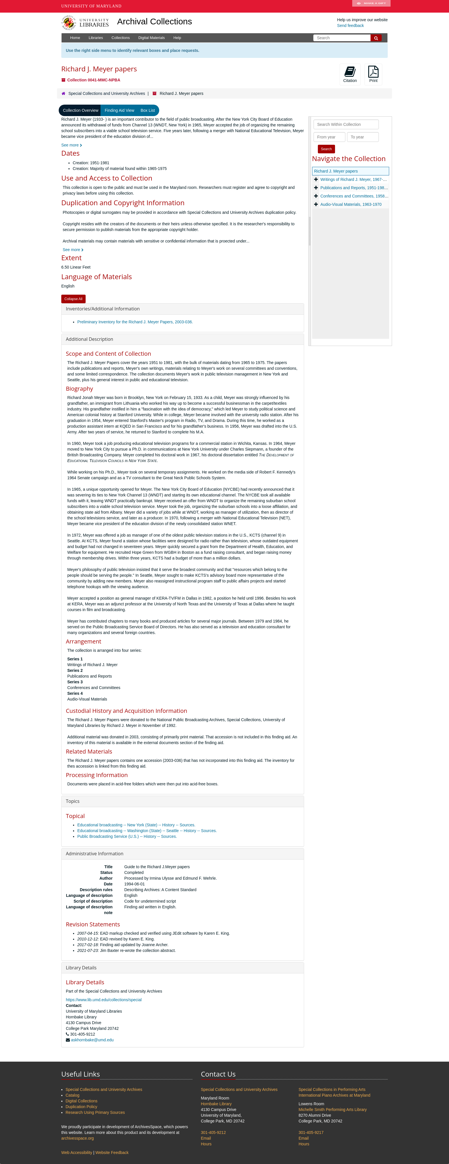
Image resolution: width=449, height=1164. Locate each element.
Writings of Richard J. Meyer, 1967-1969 (356, 179)
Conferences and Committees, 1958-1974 (357, 196)
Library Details (81, 968)
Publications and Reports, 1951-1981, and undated (365, 187)
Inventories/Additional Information (103, 309)
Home (75, 38)
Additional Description (89, 339)
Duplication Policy (81, 1106)
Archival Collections (154, 21)
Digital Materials (151, 38)
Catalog (72, 1095)
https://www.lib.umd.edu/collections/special (104, 999)
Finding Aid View (119, 110)
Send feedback (350, 25)
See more (71, 145)
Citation (350, 74)
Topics (73, 801)
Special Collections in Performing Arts (332, 1089)
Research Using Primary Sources (95, 1112)
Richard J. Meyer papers (336, 171)
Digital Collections (81, 1101)
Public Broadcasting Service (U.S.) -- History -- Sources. (127, 836)
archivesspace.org (77, 1138)
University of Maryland (91, 6)
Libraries (96, 38)
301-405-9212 (213, 1132)
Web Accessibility (76, 1152)
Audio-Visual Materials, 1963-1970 (350, 204)
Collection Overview (81, 110)
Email (206, 1138)
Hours (206, 1144)
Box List (148, 110)
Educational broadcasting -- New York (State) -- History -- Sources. (136, 825)
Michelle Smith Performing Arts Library (333, 1109)
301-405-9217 (311, 1132)
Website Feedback (112, 1152)
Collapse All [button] (73, 299)
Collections (121, 38)
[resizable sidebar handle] (310, 231)
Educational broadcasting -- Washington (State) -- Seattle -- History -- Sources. (147, 830)
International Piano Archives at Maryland (335, 1095)
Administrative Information (94, 853)
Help (177, 38)
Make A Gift (371, 6)
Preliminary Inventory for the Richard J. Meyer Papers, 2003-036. (135, 322)
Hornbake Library (216, 1104)
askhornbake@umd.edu (92, 1040)
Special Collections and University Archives (106, 93)
